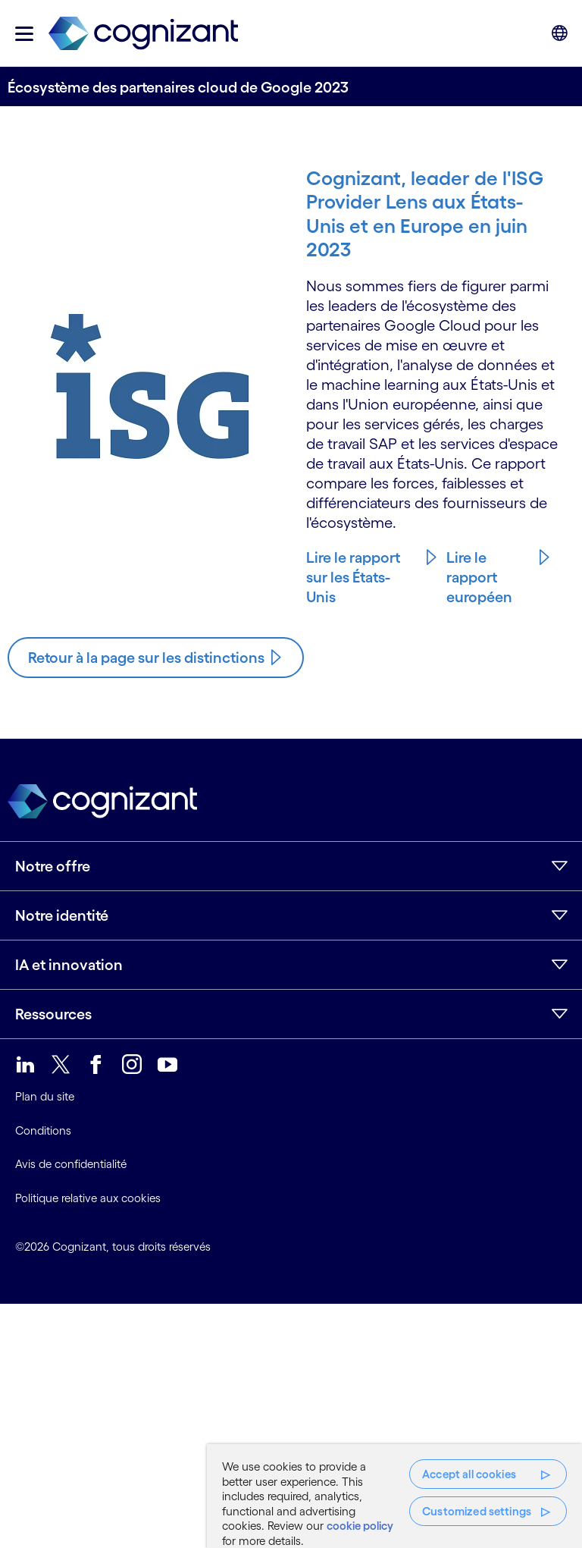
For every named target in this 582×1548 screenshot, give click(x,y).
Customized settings (476, 1511)
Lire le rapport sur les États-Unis (353, 577)
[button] (24, 34)
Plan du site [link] (44, 1096)
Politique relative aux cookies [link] (88, 1198)
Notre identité (61, 915)
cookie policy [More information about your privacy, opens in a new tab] (360, 1525)
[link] (143, 34)
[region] (394, 1496)
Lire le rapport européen (479, 577)
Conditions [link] (43, 1130)
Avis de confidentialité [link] (71, 1163)
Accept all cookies (469, 1474)
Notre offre (52, 866)
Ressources (53, 1014)
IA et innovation (69, 964)
